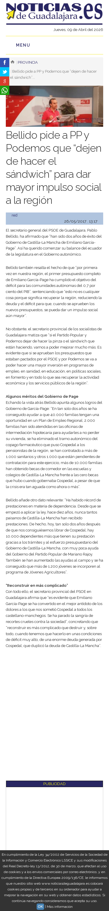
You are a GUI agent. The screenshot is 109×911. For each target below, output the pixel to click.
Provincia (28, 62)
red (14, 215)
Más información (60, 907)
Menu (23, 45)
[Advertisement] (54, 710)
